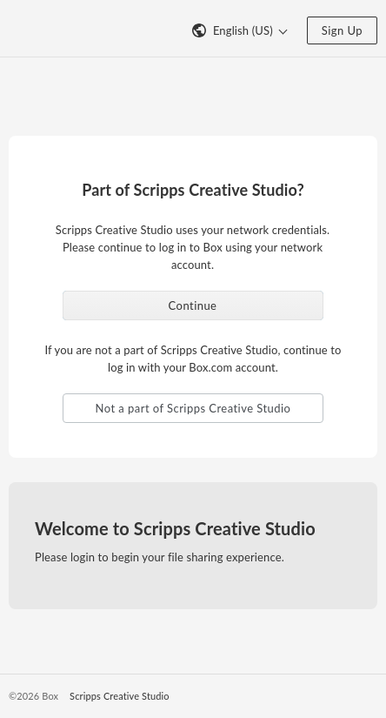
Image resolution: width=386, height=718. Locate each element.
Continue (193, 305)
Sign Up (342, 30)
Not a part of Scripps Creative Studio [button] (193, 408)
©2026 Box (33, 695)
